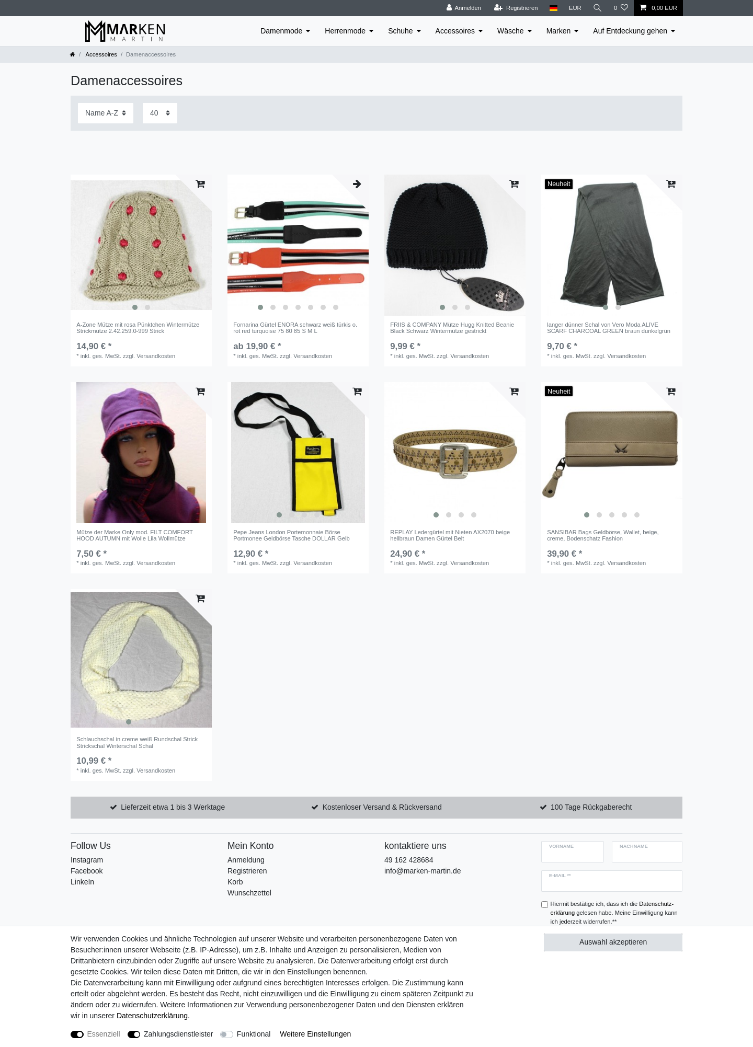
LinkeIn (82, 882)
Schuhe (400, 31)
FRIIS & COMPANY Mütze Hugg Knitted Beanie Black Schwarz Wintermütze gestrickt (452, 327)
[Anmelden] (463, 8)
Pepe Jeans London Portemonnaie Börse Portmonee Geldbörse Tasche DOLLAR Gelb (291, 535)
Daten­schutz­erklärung (152, 1015)
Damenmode (281, 31)
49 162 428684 (408, 860)
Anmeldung (246, 860)
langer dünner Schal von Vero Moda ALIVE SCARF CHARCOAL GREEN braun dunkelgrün (608, 327)
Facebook (86, 871)
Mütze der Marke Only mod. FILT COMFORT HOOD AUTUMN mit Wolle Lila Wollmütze (134, 535)
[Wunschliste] (621, 8)
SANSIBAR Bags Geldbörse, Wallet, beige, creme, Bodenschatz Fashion (603, 535)
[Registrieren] (515, 8)
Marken (558, 31)
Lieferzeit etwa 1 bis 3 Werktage (173, 807)
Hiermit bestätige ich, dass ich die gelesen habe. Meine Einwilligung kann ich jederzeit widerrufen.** (614, 913)
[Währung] (575, 8)
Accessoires (455, 31)
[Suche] (597, 8)
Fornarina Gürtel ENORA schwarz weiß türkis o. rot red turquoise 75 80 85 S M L (295, 327)
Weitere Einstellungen (315, 1034)
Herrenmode (345, 31)
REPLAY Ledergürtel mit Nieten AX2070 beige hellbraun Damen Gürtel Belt (450, 535)
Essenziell (103, 1034)
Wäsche (510, 31)
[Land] (553, 8)
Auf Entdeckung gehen (630, 31)
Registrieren (247, 871)
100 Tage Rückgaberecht (591, 807)
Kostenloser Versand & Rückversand (382, 807)
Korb (235, 882)
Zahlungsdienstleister (178, 1034)
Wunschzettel (249, 893)
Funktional (254, 1034)
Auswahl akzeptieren (613, 942)
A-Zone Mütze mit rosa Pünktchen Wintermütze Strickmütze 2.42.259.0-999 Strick (137, 327)
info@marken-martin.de (422, 871)
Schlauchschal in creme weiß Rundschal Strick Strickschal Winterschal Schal (137, 742)
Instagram (87, 860)
